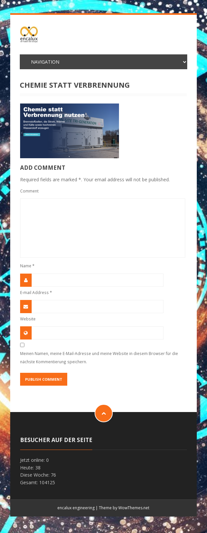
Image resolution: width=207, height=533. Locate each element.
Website (28, 318)
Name (27, 265)
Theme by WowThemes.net (124, 508)
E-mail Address (36, 292)
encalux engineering (76, 508)
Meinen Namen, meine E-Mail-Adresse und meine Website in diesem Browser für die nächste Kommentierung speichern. (99, 357)
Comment (29, 190)
